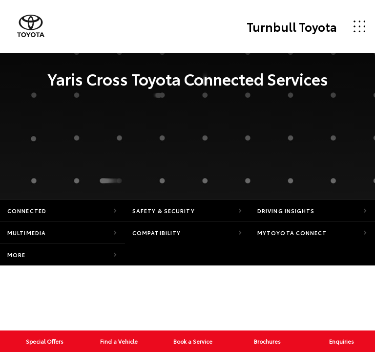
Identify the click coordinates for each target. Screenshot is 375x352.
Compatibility (156, 233)
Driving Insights (286, 211)
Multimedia (26, 233)
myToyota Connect (292, 233)
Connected (26, 211)
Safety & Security (163, 211)
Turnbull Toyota (292, 26)
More (16, 255)
